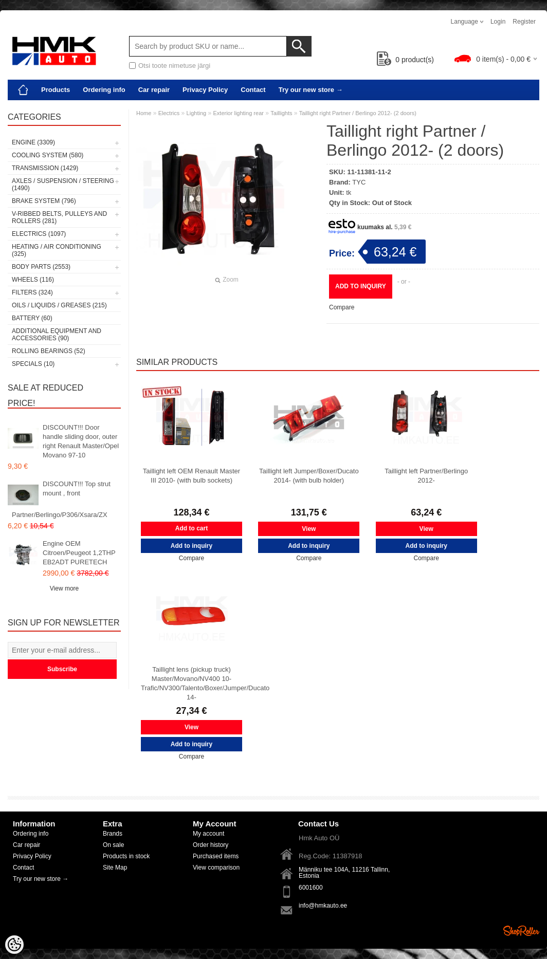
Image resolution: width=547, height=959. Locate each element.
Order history (210, 845)
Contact (253, 90)
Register (524, 21)
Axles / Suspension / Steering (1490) (63, 184)
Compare (341, 307)
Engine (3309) (33, 142)
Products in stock (126, 856)
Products (55, 90)
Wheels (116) (33, 279)
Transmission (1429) (45, 168)
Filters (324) (32, 292)
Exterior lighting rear (238, 113)
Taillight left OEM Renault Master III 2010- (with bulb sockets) (191, 475)
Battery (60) (32, 318)
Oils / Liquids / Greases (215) (59, 305)
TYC (359, 182)
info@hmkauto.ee (323, 905)
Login (497, 21)
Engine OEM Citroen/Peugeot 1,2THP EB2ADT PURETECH (79, 553)
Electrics (169, 113)
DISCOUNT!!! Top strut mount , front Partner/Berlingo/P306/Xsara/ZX (61, 499)
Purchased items (216, 856)
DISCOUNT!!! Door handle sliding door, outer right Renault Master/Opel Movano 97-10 (81, 441)
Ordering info (104, 90)
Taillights (281, 113)
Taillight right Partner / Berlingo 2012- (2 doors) (357, 113)
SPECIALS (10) (33, 363)
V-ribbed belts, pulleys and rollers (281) (59, 217)
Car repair (154, 90)
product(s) (405, 59)
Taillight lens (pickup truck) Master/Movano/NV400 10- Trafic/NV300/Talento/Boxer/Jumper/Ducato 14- (191, 683)
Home (143, 113)
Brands (112, 834)
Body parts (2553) (41, 266)
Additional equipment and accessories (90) (56, 334)
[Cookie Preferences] (14, 944)
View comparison (216, 867)
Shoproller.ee (521, 931)
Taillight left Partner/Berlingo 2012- (426, 475)
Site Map (115, 867)
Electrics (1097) (39, 233)
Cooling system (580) (47, 155)
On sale (113, 845)
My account (208, 834)
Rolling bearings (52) (48, 351)
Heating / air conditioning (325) (56, 250)
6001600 (311, 887)
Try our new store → (311, 90)
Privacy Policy (205, 90)
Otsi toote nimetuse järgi (174, 65)
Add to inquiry (360, 286)
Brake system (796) (44, 201)
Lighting (197, 113)
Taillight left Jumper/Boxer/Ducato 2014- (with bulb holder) (309, 475)
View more (64, 588)
